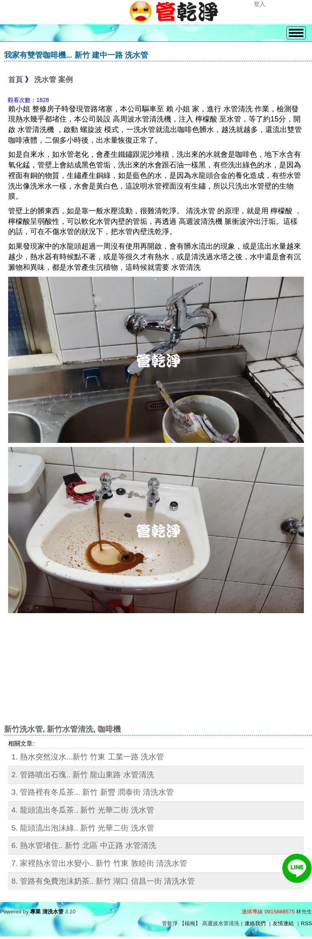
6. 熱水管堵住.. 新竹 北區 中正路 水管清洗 (83, 845)
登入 (259, 4)
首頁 (15, 80)
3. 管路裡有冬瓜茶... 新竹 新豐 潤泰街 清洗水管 (92, 792)
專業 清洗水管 (46, 912)
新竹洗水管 (23, 729)
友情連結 (283, 923)
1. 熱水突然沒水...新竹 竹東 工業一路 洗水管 (87, 757)
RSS (306, 923)
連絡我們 (255, 923)
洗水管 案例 (53, 80)
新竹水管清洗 (70, 729)
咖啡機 (109, 729)
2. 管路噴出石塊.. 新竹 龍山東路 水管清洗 (82, 774)
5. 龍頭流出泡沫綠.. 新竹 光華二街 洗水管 (82, 828)
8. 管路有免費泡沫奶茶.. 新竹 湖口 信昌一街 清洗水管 (103, 881)
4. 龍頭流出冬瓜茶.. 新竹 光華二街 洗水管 (82, 810)
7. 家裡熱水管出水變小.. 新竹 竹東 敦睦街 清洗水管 (99, 863)
